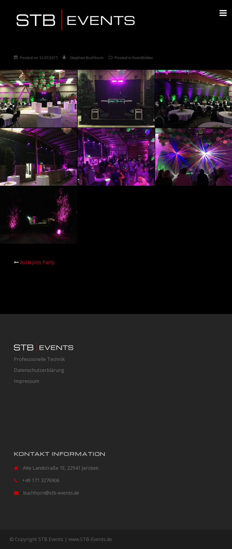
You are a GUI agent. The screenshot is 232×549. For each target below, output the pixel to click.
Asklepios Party (37, 262)
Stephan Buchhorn (86, 57)
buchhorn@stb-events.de (51, 493)
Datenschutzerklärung (39, 370)
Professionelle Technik (39, 359)
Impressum (26, 381)
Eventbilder (142, 57)
